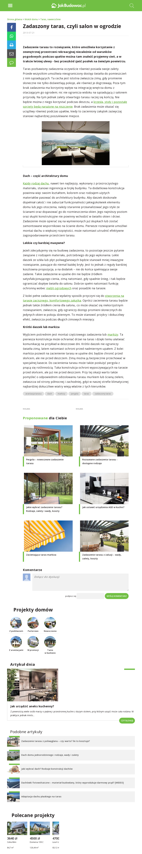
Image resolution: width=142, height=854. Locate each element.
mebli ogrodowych (58, 288)
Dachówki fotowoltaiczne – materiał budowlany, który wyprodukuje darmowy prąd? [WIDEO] (72, 782)
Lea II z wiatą (58, 842)
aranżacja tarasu (33, 393)
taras (86, 393)
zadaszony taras (103, 393)
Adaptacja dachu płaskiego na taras (41, 796)
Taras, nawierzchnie (50, 19)
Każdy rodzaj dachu (36, 183)
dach (49, 393)
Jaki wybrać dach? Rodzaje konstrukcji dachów (46, 768)
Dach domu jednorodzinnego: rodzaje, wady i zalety (50, 754)
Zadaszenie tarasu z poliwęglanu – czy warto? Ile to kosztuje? (55, 741)
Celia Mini (11, 842)
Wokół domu (31, 19)
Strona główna (14, 19)
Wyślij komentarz (117, 596)
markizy (112, 334)
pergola (74, 393)
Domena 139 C (36, 842)
